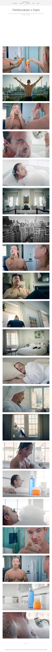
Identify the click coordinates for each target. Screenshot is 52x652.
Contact (38, 3)
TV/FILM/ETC (15, 3)
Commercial (28, 3)
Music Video (22, 3)
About (33, 3)
